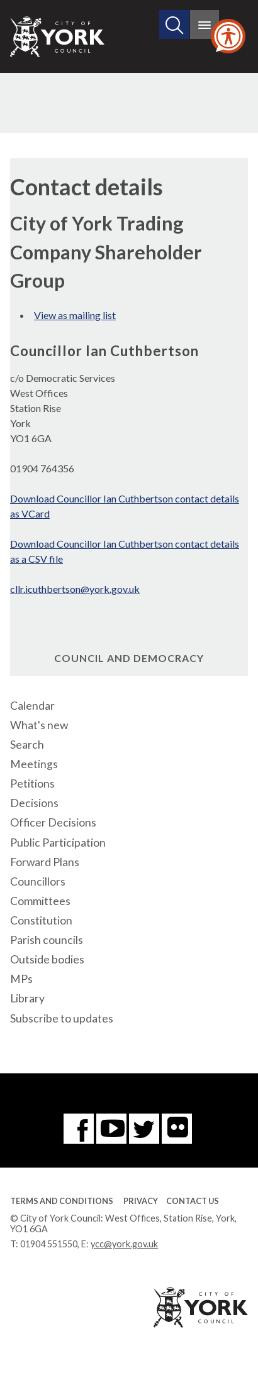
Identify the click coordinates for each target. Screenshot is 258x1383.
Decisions (34, 803)
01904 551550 (48, 1244)
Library (27, 998)
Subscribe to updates (61, 1018)
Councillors (37, 881)
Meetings (34, 764)
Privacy (140, 1201)
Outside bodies (47, 959)
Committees (40, 901)
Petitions (32, 783)
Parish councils (46, 939)
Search (27, 744)
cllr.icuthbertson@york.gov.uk (75, 589)
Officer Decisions (53, 822)
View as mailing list (75, 315)
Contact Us (192, 1201)
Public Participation (58, 842)
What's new (39, 725)
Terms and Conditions (61, 1201)
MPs (21, 978)
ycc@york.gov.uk (124, 1244)
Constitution (41, 920)
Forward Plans (44, 862)
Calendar (32, 705)
